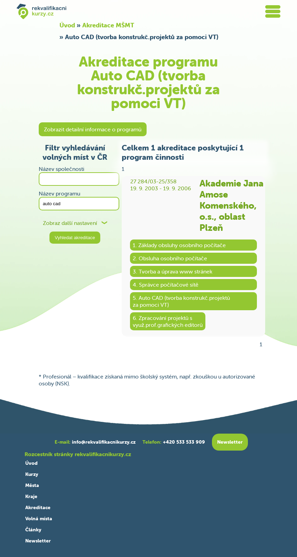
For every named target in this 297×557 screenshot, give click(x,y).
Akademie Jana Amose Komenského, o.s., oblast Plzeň (231, 205)
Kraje (31, 496)
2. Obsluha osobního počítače (170, 258)
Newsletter (38, 541)
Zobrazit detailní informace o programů (92, 129)
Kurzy (31, 474)
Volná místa (38, 518)
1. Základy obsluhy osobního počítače (179, 245)
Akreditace (37, 507)
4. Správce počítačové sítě (165, 284)
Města (32, 485)
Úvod (67, 25)
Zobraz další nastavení (70, 223)
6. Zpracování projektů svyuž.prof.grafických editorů (168, 321)
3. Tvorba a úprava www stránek (172, 271)
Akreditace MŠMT (108, 25)
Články (33, 529)
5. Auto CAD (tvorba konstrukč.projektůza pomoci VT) (181, 301)
